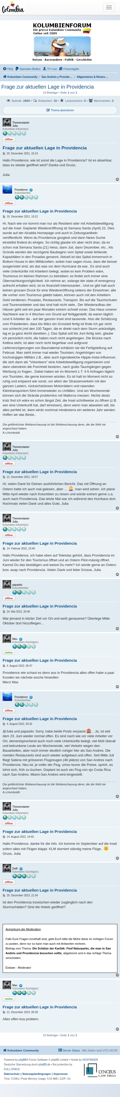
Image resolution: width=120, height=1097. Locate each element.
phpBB (23, 1059)
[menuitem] (8, 69)
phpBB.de (44, 1064)
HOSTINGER (90, 1059)
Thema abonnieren (60, 110)
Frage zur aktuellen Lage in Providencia (47, 87)
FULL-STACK (12, 1069)
